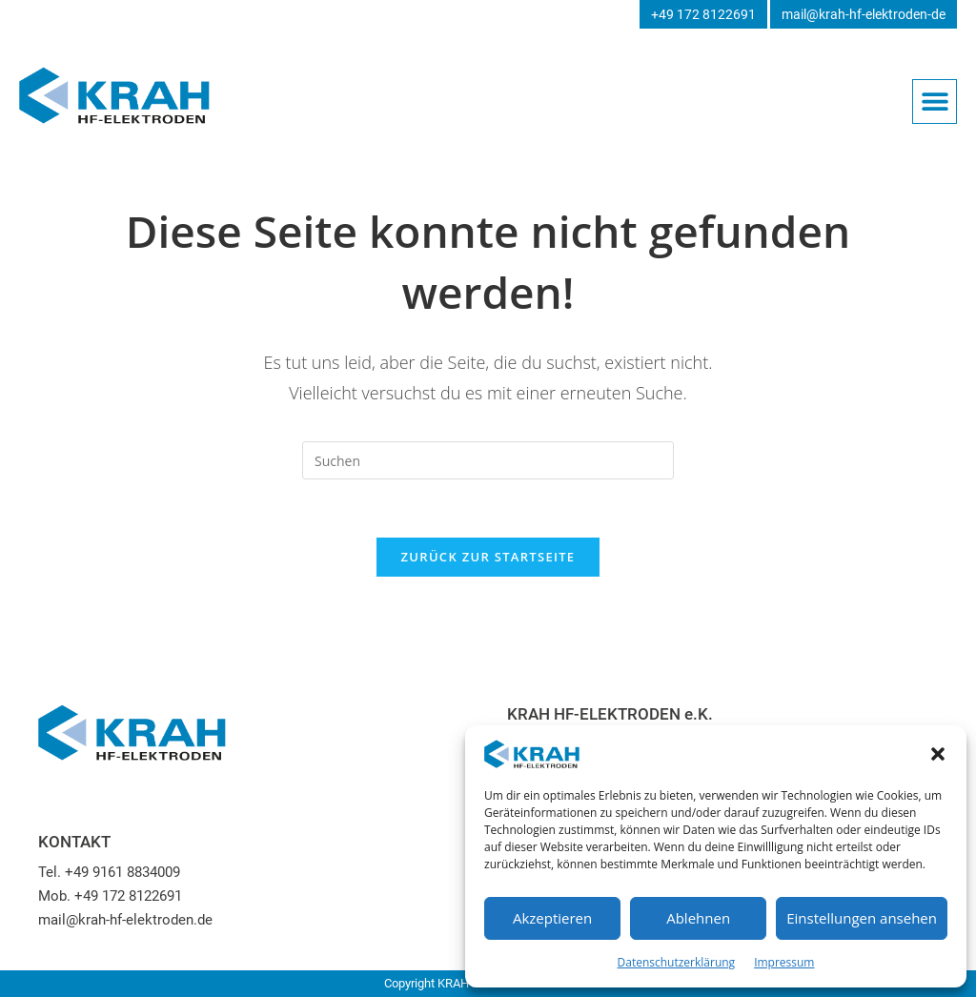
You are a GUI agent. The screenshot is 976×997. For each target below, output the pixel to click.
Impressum (784, 962)
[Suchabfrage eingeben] (488, 460)
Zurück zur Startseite (488, 556)
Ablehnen (698, 917)
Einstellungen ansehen (861, 917)
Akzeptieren (552, 917)
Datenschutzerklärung (677, 962)
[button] (937, 753)
